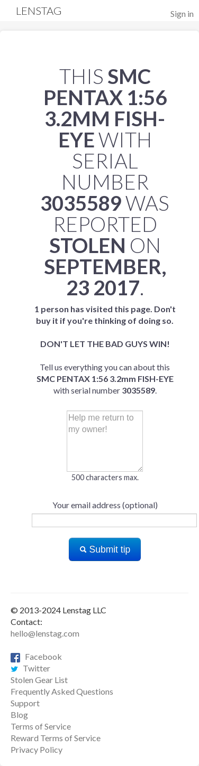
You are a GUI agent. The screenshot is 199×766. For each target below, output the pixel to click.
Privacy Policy (36, 749)
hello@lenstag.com (45, 633)
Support (25, 703)
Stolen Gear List (39, 680)
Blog (19, 714)
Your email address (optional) (105, 505)
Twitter (30, 668)
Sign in (182, 13)
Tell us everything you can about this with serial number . (105, 349)
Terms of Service (41, 726)
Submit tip (105, 549)
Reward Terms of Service (56, 738)
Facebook (36, 656)
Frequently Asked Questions (62, 691)
